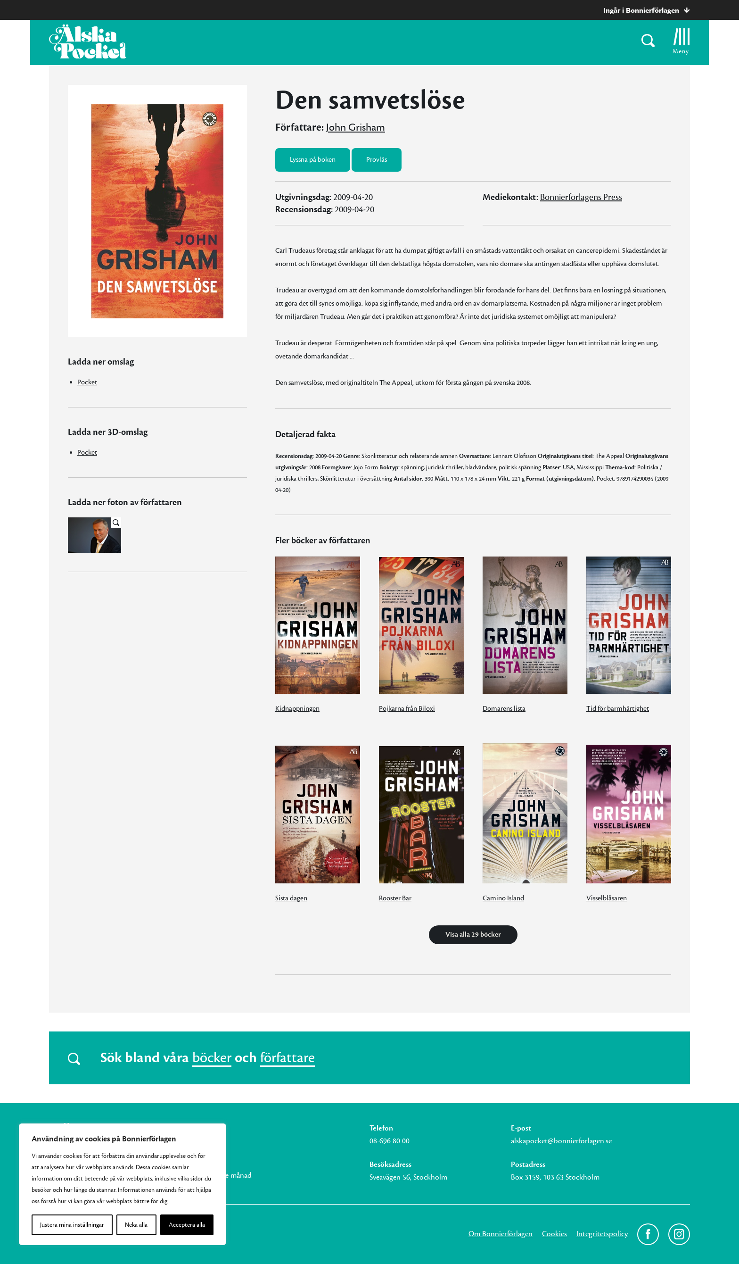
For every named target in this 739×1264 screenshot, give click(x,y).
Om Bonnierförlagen (500, 1234)
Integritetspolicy (602, 1234)
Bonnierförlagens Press (581, 197)
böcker (211, 1058)
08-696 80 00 (390, 1141)
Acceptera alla (187, 1225)
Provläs (376, 159)
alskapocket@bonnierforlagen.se (561, 1141)
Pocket (87, 382)
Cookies (554, 1234)
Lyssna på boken (313, 159)
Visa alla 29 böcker (473, 934)
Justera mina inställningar (72, 1225)
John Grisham (355, 127)
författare (287, 1058)
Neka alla (136, 1225)
